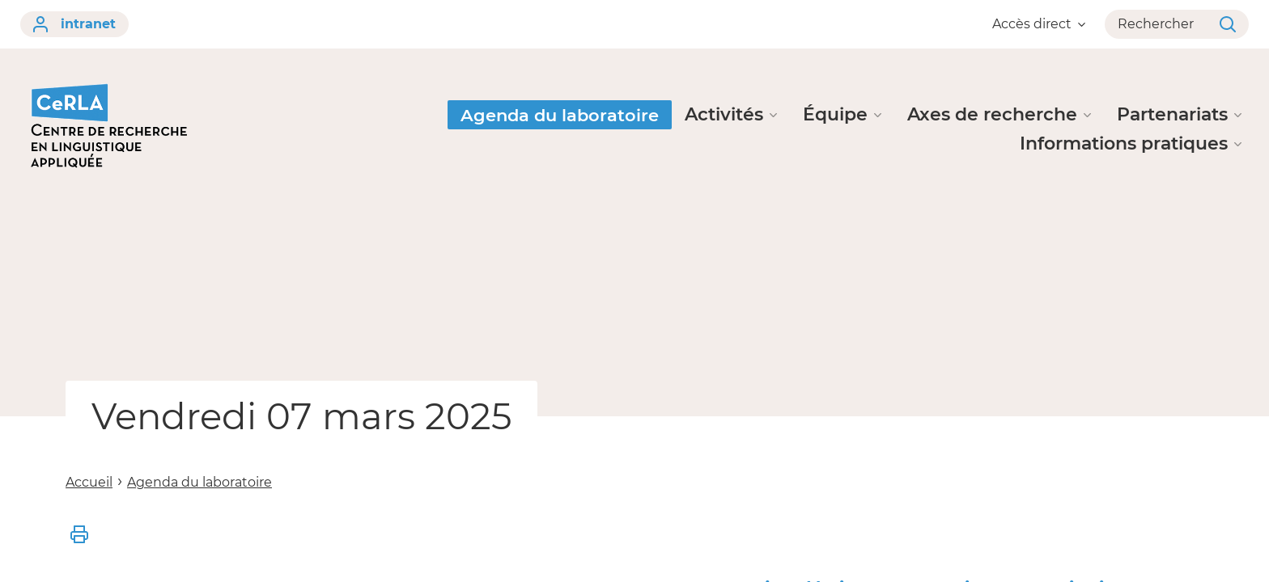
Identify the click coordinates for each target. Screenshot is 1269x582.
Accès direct (1038, 24)
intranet (74, 24)
